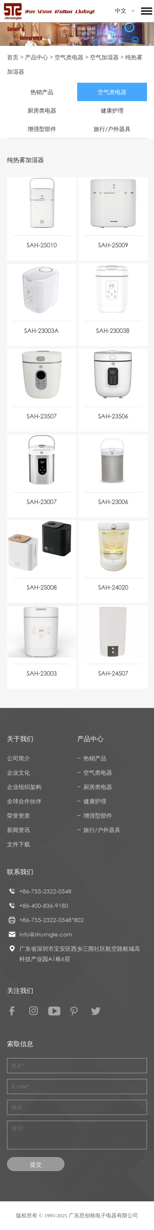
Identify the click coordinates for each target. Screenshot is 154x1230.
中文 (125, 11)
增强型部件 (42, 128)
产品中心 (36, 57)
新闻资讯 (18, 829)
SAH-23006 (113, 501)
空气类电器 (69, 57)
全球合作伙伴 (24, 801)
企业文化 (18, 772)
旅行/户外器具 (112, 128)
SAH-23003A (41, 330)
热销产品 (41, 91)
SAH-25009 (113, 245)
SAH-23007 (42, 501)
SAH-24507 (113, 673)
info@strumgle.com (45, 934)
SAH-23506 (113, 416)
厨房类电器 (42, 110)
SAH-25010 (42, 245)
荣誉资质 (18, 815)
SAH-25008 (42, 587)
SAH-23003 (42, 673)
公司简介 (18, 758)
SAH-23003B (113, 330)
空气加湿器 (104, 57)
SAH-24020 (113, 587)
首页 (12, 57)
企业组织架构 (24, 786)
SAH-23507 (42, 416)
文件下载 (18, 844)
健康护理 (112, 110)
